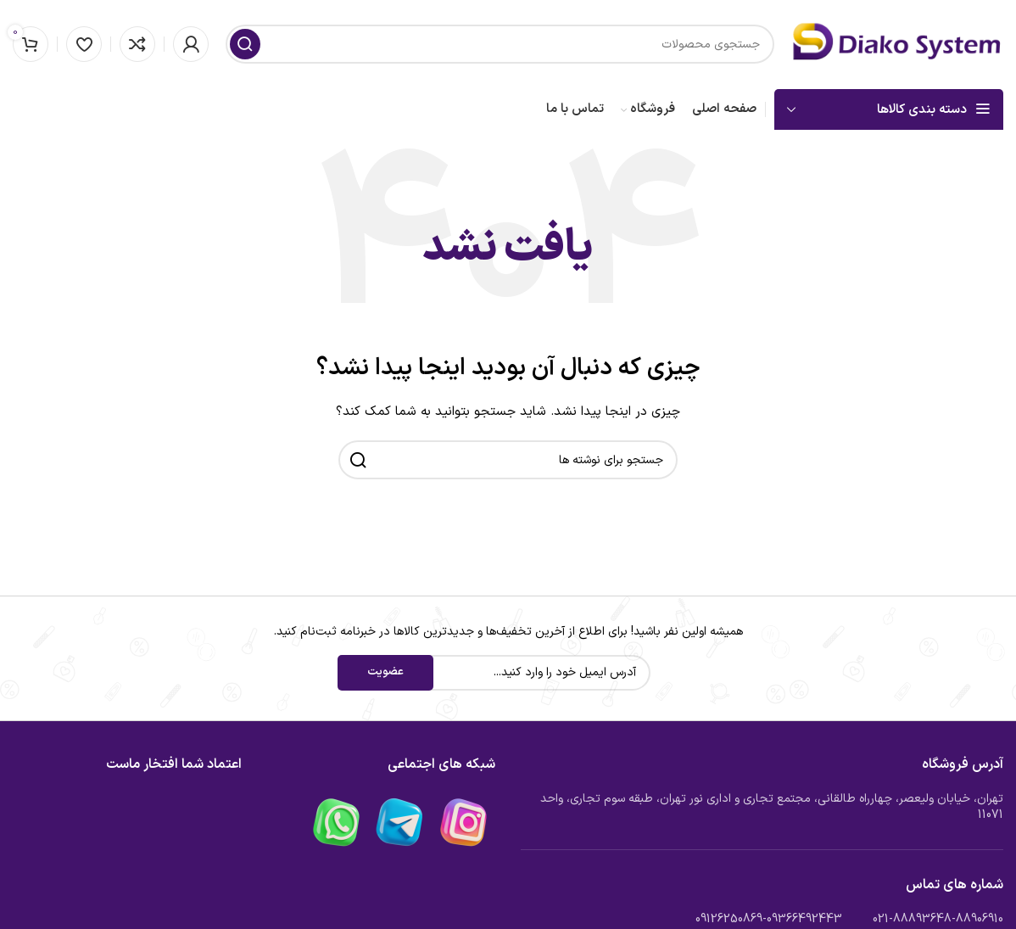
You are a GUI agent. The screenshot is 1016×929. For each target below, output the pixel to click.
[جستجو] (500, 44)
